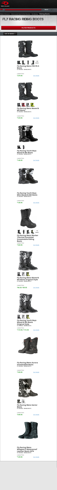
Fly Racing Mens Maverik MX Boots (28, 109)
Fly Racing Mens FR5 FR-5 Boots (28, 67)
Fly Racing (35, 14)
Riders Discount (5, 14)
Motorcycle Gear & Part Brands (20, 14)
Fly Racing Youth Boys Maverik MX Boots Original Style (26, 322)
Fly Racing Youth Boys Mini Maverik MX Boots (27, 194)
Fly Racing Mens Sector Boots (27, 406)
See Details (36, 75)
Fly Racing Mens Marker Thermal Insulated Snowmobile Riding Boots (27, 238)
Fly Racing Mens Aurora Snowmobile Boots (27, 363)
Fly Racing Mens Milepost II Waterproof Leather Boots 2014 (27, 449)
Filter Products (28, 28)
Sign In (46, 9)
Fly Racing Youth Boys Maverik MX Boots (26, 152)
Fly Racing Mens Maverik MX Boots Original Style (28, 279)
